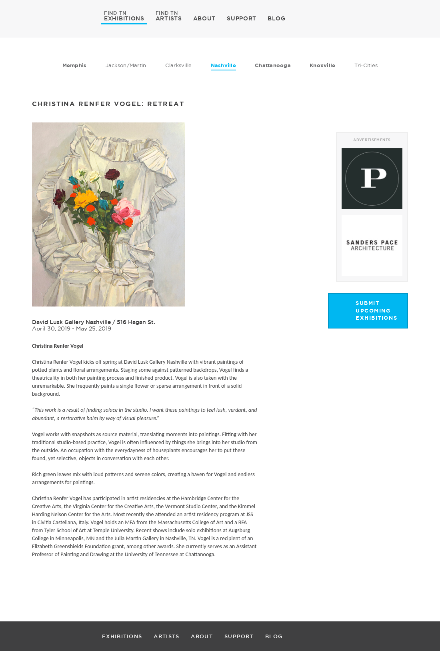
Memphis (74, 65)
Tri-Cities (366, 65)
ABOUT (204, 18)
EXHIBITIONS (124, 18)
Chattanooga (273, 65)
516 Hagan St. (136, 322)
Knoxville (322, 65)
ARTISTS (169, 18)
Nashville (223, 65)
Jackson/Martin (126, 65)
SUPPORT (241, 18)
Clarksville (178, 65)
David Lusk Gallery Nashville (71, 322)
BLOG (277, 18)
